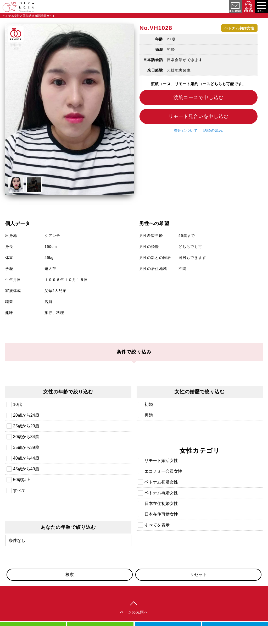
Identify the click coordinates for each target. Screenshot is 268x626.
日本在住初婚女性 (161, 503)
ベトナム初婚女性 (161, 482)
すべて (19, 490)
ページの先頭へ (134, 612)
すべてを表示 (157, 525)
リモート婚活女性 (161, 460)
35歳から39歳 (26, 447)
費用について (186, 130)
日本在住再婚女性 (161, 514)
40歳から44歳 (26, 458)
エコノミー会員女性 (163, 471)
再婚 (148, 415)
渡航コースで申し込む (199, 97)
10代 (17, 404)
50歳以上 (21, 479)
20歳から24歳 (26, 415)
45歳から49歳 (26, 469)
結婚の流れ (213, 130)
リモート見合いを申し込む (198, 116)
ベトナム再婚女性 (161, 493)
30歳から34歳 (26, 436)
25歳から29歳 (26, 426)
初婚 (148, 404)
